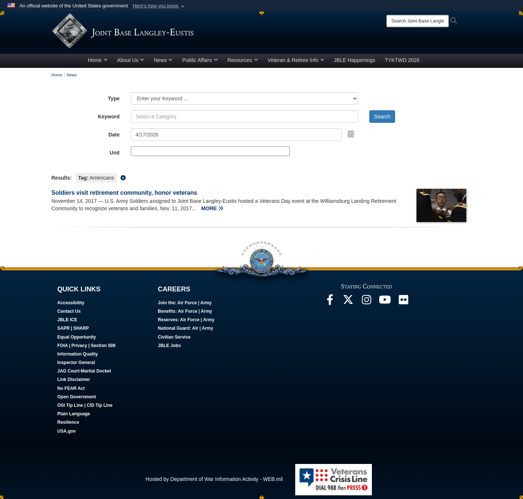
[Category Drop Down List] (245, 98)
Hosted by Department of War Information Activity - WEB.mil (214, 479)
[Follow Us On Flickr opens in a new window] (403, 302)
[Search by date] (236, 134)
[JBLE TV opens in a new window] (385, 302)
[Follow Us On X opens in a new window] (348, 302)
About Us (130, 60)
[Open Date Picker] (350, 134)
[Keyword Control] (245, 116)
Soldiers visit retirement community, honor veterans (124, 193)
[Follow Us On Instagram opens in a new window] (367, 302)
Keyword (108, 116)
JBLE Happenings (354, 60)
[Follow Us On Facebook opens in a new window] (330, 302)
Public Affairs (200, 60)
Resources (242, 60)
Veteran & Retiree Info (296, 60)
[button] (159, 6)
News (163, 60)
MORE (212, 208)
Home (98, 60)
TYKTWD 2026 (402, 60)
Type (114, 98)
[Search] (417, 21)
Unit (114, 153)
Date (113, 135)
